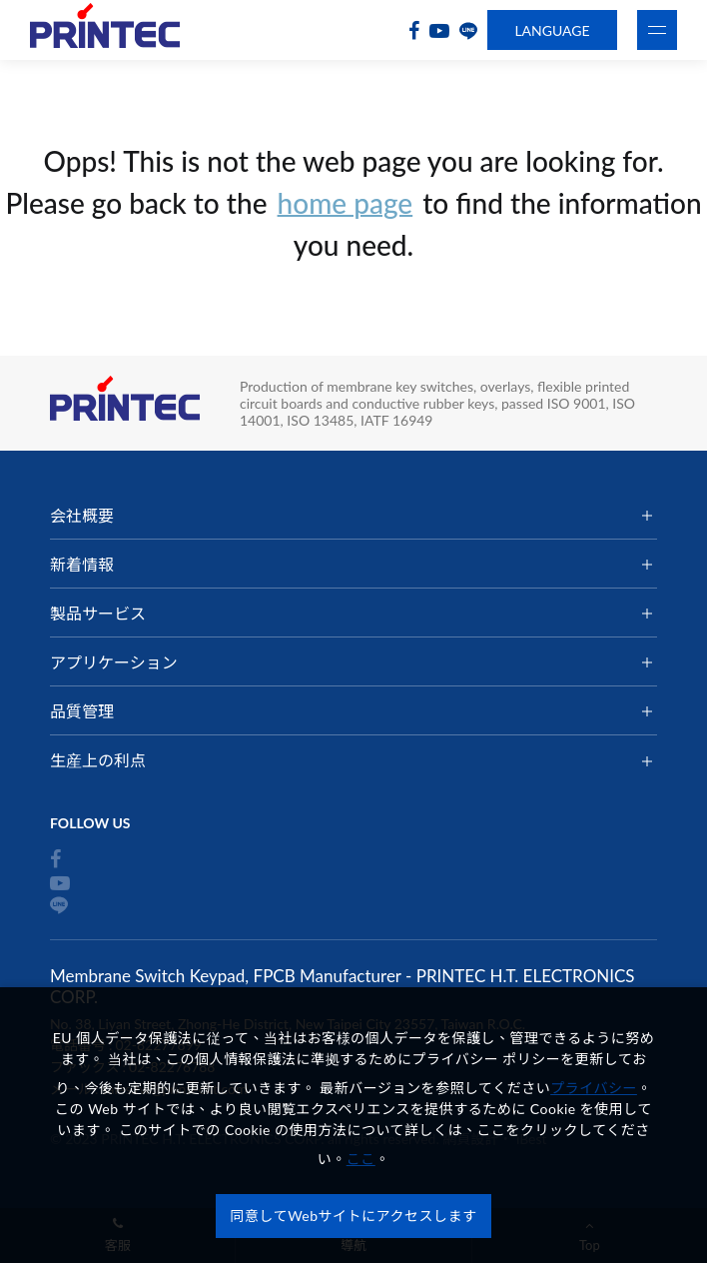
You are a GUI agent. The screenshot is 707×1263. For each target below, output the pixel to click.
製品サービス (98, 613)
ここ (361, 1158)
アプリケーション (114, 661)
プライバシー (593, 1087)
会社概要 (82, 515)
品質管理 (82, 710)
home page (345, 203)
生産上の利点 (98, 759)
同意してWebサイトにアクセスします (354, 1215)
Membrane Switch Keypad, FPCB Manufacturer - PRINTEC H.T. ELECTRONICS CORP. (105, 30)
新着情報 (82, 564)
